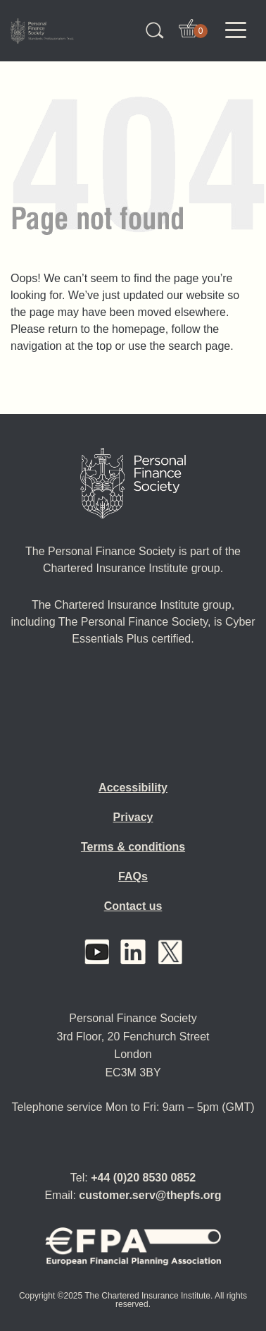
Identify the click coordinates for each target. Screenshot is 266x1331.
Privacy (133, 817)
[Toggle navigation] (236, 30)
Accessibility (133, 788)
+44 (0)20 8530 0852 (143, 1178)
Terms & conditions (133, 847)
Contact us (133, 906)
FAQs (133, 876)
